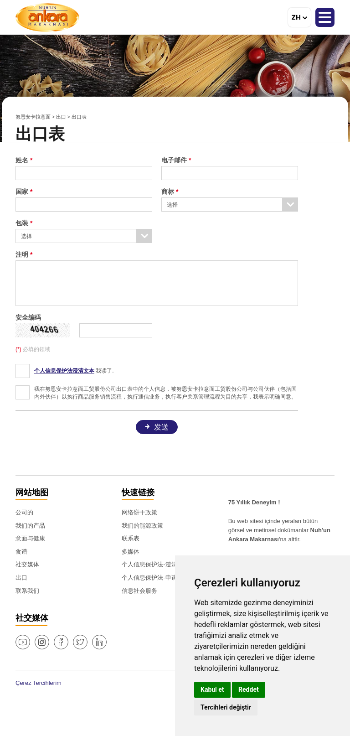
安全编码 (28, 317)
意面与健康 (30, 538)
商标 (167, 191)
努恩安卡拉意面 (33, 116)
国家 (21, 191)
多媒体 (130, 551)
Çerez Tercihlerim (38, 682)
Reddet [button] (248, 689)
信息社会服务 (139, 590)
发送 (161, 427)
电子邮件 (174, 160)
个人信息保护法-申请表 (152, 577)
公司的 (24, 512)
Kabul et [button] (212, 689)
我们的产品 (30, 525)
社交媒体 (27, 564)
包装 (21, 223)
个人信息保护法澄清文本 (64, 371)
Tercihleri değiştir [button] (226, 707)
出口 (61, 116)
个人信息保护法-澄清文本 (155, 564)
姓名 (22, 160)
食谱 (21, 551)
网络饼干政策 (139, 512)
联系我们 (27, 590)
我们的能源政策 (142, 525)
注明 (21, 254)
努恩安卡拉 (47, 17)
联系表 (130, 538)
